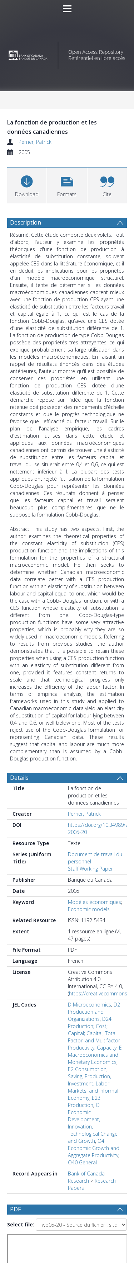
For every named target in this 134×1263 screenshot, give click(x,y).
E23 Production (84, 1101)
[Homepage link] (67, 53)
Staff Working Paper (90, 868)
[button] (66, 185)
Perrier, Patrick (35, 141)
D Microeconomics (89, 1004)
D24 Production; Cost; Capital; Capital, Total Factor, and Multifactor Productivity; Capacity (94, 1033)
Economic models (89, 909)
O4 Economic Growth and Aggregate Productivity (93, 1148)
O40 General (82, 1162)
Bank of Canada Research (86, 1177)
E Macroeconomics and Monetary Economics (95, 1054)
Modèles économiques (94, 902)
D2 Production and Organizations (94, 1011)
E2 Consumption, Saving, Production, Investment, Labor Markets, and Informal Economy (93, 1083)
